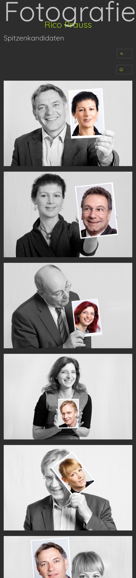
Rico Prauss (68, 24)
